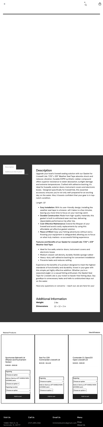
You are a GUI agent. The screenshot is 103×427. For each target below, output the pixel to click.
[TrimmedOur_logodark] (51, 3)
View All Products (94, 332)
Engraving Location (12, 387)
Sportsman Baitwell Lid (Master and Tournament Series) (15, 359)
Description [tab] (9, 167)
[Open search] (86, 4)
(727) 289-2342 (34, 423)
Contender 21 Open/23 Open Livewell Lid (83, 358)
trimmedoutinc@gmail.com (65, 423)
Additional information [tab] (13, 172)
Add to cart (18, 396)
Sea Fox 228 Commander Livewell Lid (49, 358)
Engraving (9, 371)
